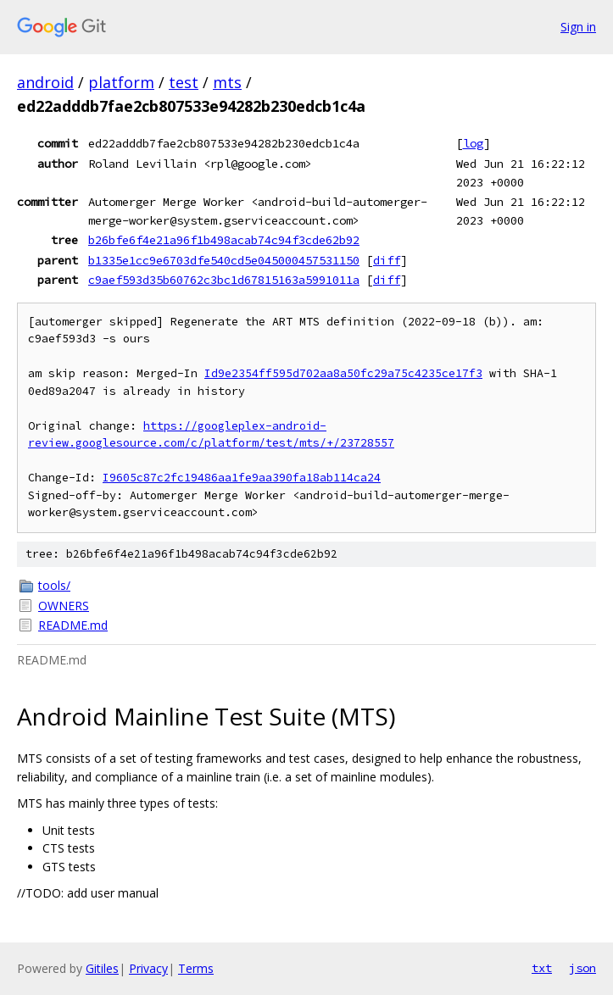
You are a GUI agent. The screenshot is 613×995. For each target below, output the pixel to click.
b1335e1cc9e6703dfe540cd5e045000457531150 (223, 260)
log (473, 143)
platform (121, 82)
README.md (73, 625)
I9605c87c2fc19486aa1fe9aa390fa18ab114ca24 (242, 477)
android (45, 82)
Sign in (578, 27)
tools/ (54, 585)
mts (227, 82)
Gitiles (102, 968)
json (582, 968)
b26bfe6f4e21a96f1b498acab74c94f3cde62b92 (223, 239)
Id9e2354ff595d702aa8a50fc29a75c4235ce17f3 (343, 373)
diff (386, 260)
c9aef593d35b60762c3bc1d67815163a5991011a (223, 279)
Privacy (148, 968)
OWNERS (63, 606)
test (183, 82)
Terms (196, 968)
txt (542, 968)
